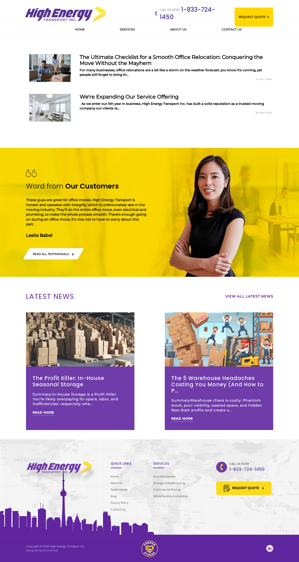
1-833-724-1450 (187, 13)
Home (80, 29)
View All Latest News (249, 296)
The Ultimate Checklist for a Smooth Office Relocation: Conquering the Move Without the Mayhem (171, 60)
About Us (178, 29)
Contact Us (232, 29)
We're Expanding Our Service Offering (129, 97)
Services (127, 29)
